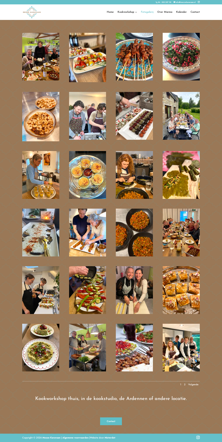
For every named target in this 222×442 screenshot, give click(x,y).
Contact (195, 12)
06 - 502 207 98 (164, 2)
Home (110, 12)
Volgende (193, 384)
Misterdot (110, 437)
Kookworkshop (126, 12)
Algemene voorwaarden (75, 437)
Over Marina (164, 12)
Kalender (181, 12)
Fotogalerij (147, 12)
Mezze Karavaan (51, 437)
